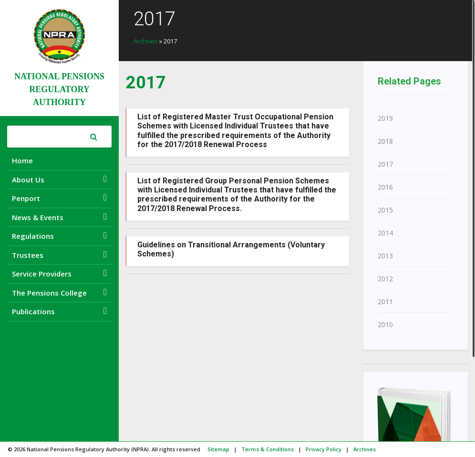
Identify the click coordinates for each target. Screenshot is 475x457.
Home (22, 160)
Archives (146, 41)
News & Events (59, 217)
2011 (385, 301)
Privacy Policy (323, 449)
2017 (385, 164)
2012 (385, 278)
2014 (385, 232)
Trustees (59, 255)
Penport (59, 198)
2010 (385, 324)
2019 (385, 118)
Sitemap (218, 449)
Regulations (59, 236)
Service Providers (59, 273)
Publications (59, 311)
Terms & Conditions (267, 449)
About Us (59, 179)
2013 (385, 255)
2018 (385, 141)
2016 (385, 186)
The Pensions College (59, 292)
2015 (385, 209)
